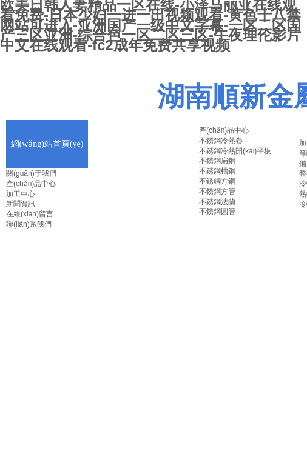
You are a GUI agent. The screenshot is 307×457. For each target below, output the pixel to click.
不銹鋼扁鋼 (217, 160)
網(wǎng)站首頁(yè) (47, 143)
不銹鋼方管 (217, 191)
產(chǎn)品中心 (31, 183)
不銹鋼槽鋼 (217, 171)
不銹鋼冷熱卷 (221, 140)
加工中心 (20, 194)
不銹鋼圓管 (217, 211)
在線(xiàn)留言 (29, 214)
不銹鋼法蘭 (217, 202)
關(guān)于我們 (31, 173)
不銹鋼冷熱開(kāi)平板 (235, 151)
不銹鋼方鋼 (217, 181)
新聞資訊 (20, 203)
